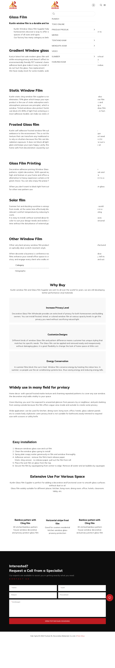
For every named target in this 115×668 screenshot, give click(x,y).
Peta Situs (81, 664)
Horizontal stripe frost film (57, 550)
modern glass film (37, 56)
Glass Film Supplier (36, 29)
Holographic (20, 271)
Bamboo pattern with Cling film (25, 549)
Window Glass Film (72, 59)
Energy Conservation (57, 384)
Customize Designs (58, 348)
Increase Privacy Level (57, 312)
